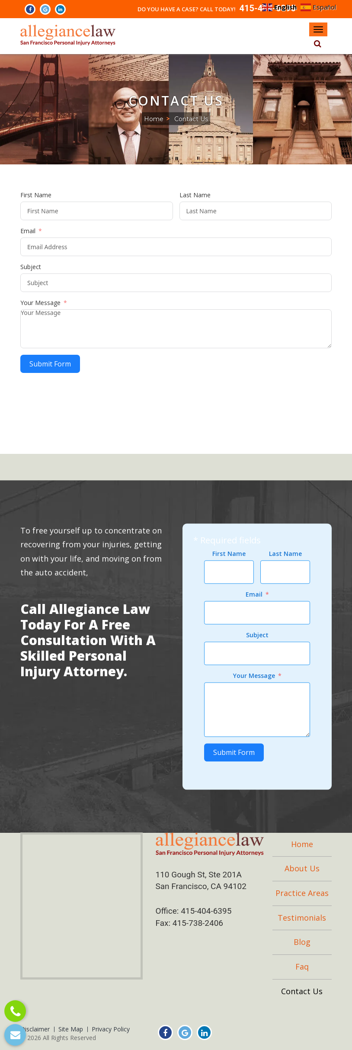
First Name (35, 195)
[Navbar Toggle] (318, 29)
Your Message (40, 303)
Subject (30, 267)
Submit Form (50, 364)
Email (27, 231)
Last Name (195, 195)
